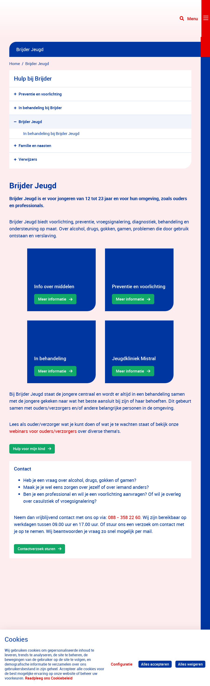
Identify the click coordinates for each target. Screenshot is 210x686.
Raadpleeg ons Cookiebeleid (54, 678)
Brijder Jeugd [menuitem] (30, 121)
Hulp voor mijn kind (30, 449)
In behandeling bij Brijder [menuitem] (40, 107)
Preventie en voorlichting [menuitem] (40, 94)
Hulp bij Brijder (33, 78)
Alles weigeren (190, 664)
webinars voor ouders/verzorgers (43, 431)
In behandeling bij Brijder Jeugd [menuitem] (51, 133)
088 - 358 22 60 (124, 517)
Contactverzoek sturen (38, 549)
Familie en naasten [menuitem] (35, 145)
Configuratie (120, 664)
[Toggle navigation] (194, 21)
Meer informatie (52, 299)
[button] (16, 145)
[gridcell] (61, 279)
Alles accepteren (153, 664)
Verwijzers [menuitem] (28, 159)
